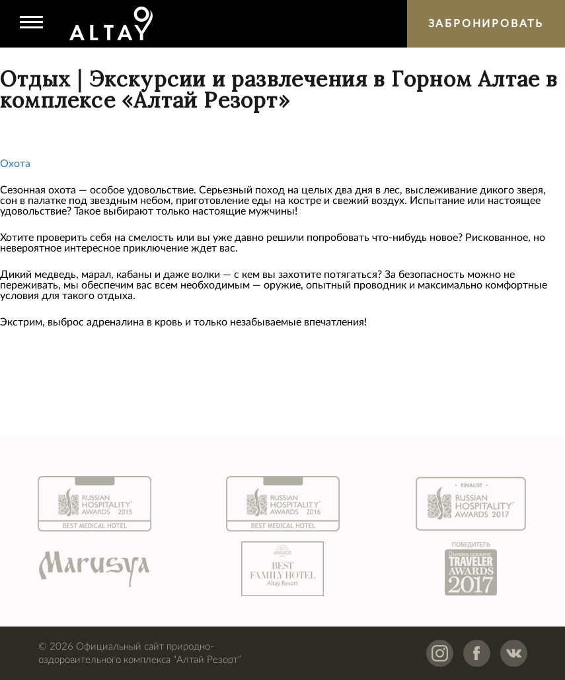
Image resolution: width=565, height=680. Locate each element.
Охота (15, 163)
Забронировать (486, 23)
